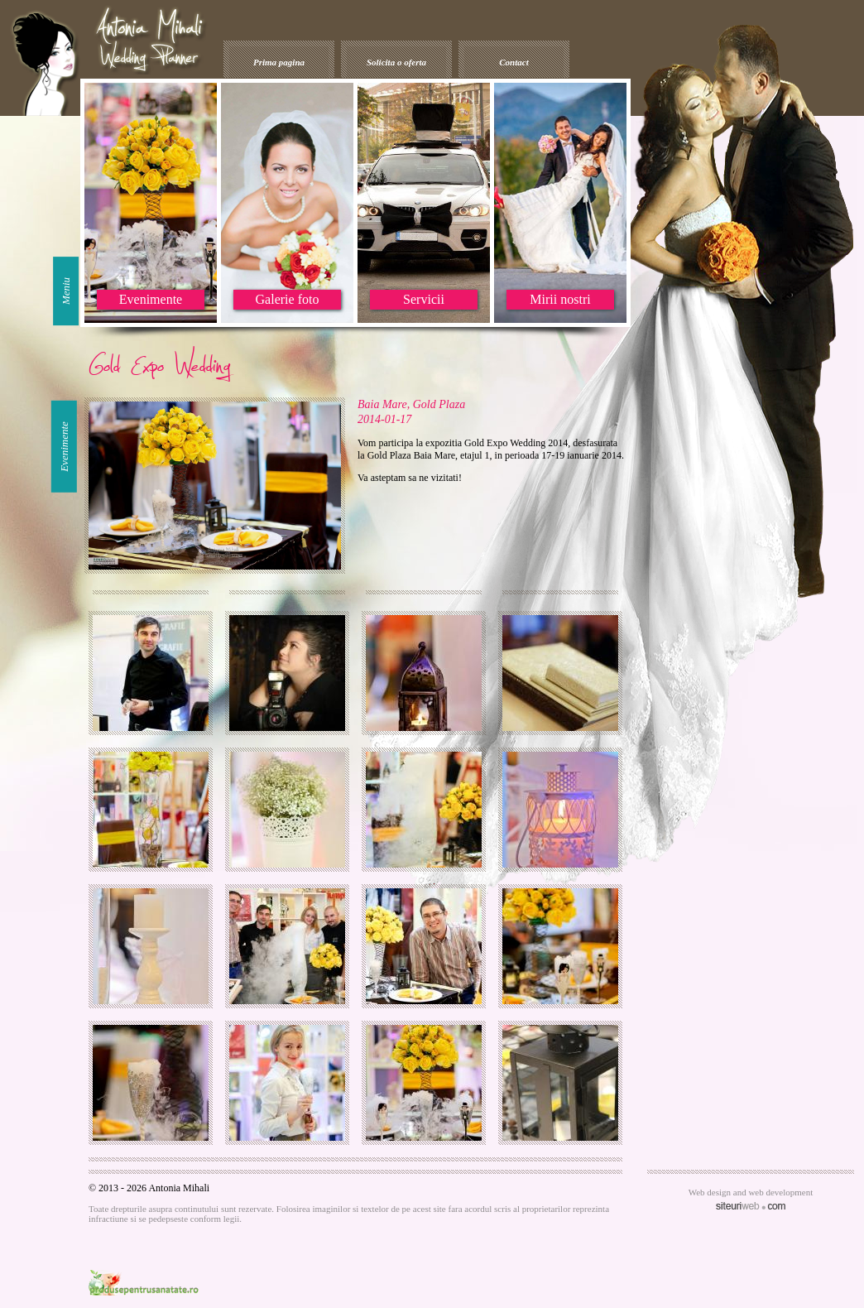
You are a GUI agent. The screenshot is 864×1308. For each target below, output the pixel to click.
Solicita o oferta (396, 62)
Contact (513, 62)
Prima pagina (279, 62)
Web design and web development (751, 1192)
